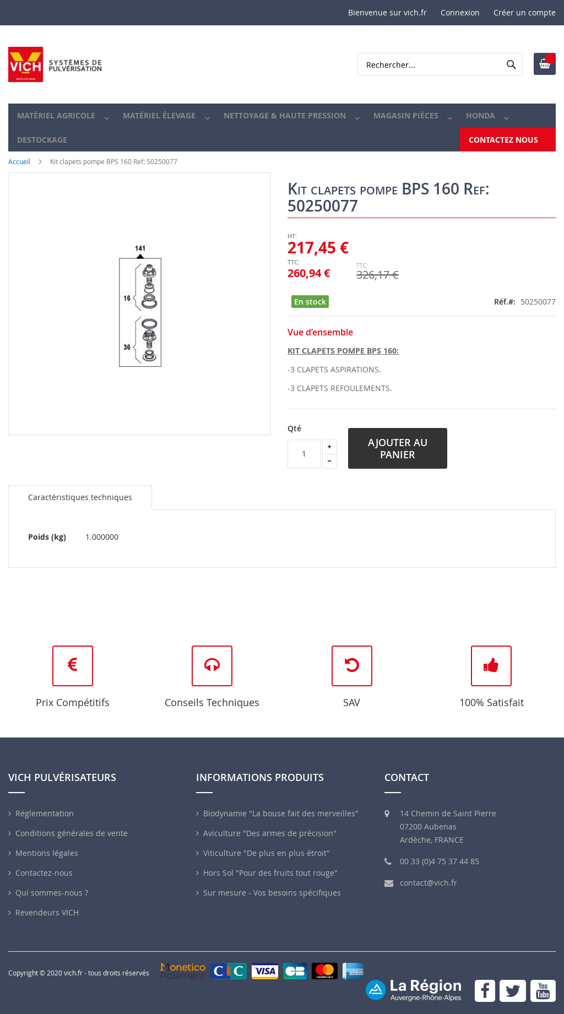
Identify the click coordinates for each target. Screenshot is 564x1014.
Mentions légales (46, 853)
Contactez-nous (44, 872)
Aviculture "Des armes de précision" (270, 833)
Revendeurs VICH (47, 912)
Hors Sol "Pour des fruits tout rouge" (270, 872)
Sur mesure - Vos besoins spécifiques (272, 892)
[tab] (80, 510)
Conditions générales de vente (71, 833)
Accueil (19, 175)
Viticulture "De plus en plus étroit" (266, 853)
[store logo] (55, 64)
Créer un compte (525, 12)
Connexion (460, 12)
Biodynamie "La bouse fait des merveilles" (281, 813)
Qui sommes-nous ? (51, 892)
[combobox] (440, 64)
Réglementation (44, 813)
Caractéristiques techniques (80, 510)
